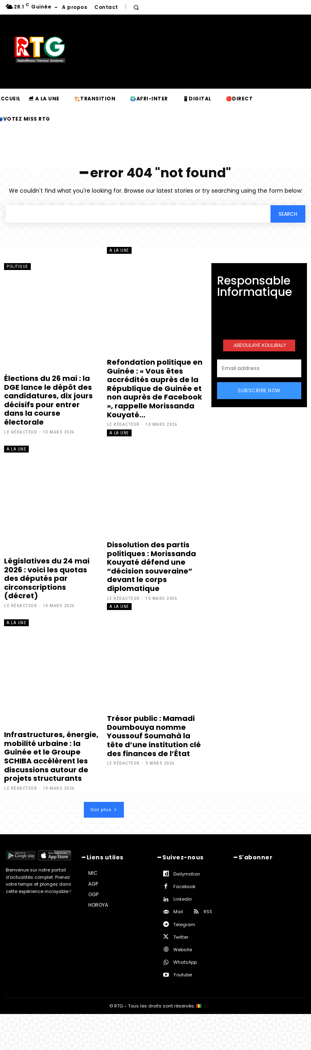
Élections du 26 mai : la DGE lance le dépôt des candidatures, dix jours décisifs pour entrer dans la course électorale (48, 400)
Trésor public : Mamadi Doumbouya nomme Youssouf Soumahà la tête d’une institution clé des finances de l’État (154, 735)
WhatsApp (185, 962)
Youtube (182, 974)
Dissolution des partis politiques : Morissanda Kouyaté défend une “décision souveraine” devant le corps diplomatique (151, 566)
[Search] (288, 214)
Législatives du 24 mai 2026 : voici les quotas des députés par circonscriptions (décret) (46, 578)
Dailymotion (186, 874)
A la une (119, 250)
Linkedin (182, 899)
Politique (17, 266)
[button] (136, 7)
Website (182, 949)
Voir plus (103, 809)
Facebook (184, 886)
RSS (208, 911)
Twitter (180, 937)
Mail (178, 911)
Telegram (184, 924)
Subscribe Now (259, 390)
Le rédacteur (20, 432)
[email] (259, 368)
